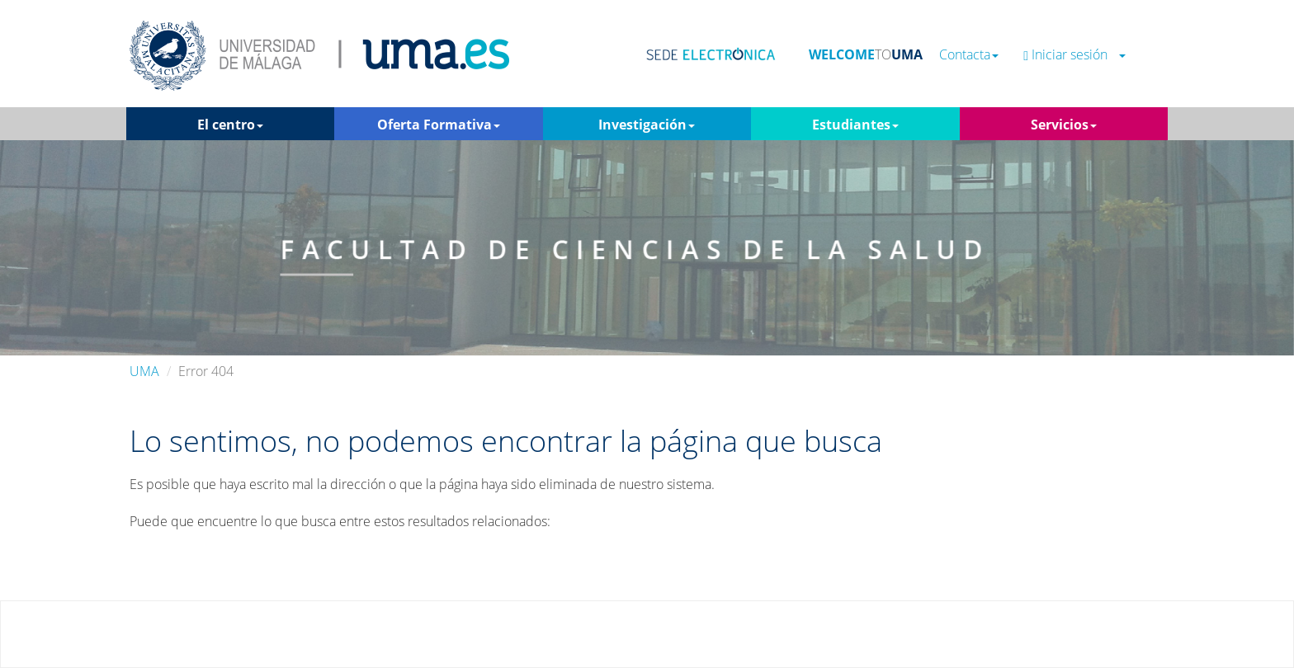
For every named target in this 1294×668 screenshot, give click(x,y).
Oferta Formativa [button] (438, 124)
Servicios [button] (1064, 124)
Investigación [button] (646, 124)
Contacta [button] (969, 55)
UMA (144, 371)
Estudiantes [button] (855, 124)
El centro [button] (230, 124)
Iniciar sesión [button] (1074, 55)
